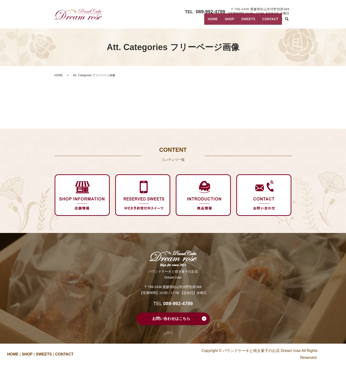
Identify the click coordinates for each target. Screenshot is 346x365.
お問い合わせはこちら (171, 319)
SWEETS (244, 21)
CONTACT (269, 21)
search (289, 21)
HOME (202, 21)
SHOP (222, 21)
